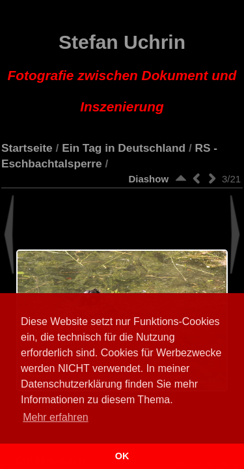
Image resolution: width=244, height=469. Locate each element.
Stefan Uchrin (122, 73)
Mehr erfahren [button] (55, 417)
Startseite (27, 147)
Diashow (148, 178)
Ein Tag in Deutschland (123, 147)
